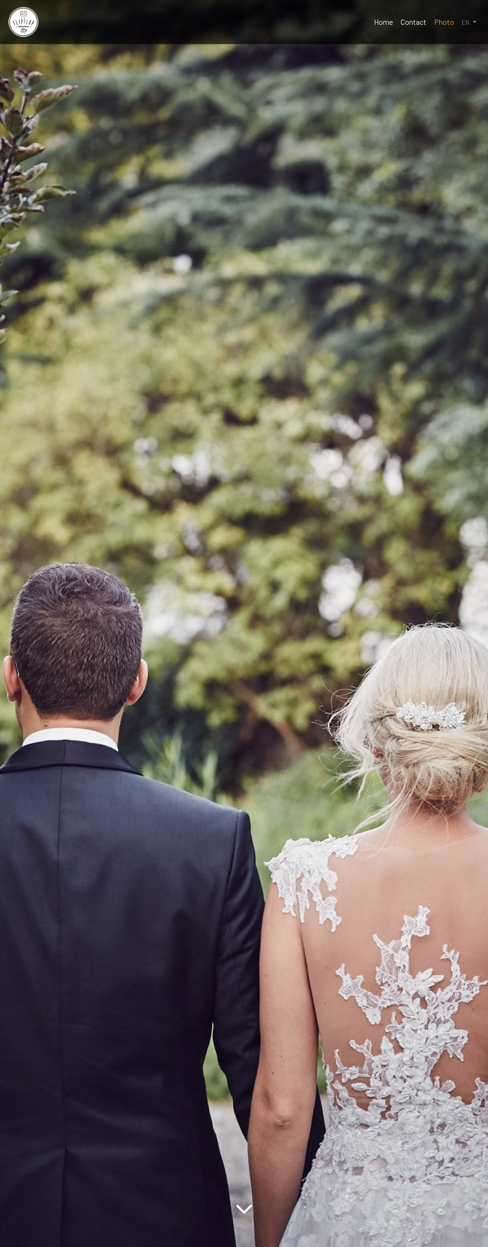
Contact (413, 21)
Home (383, 21)
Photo (444, 21)
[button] (469, 22)
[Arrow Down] (244, 1230)
